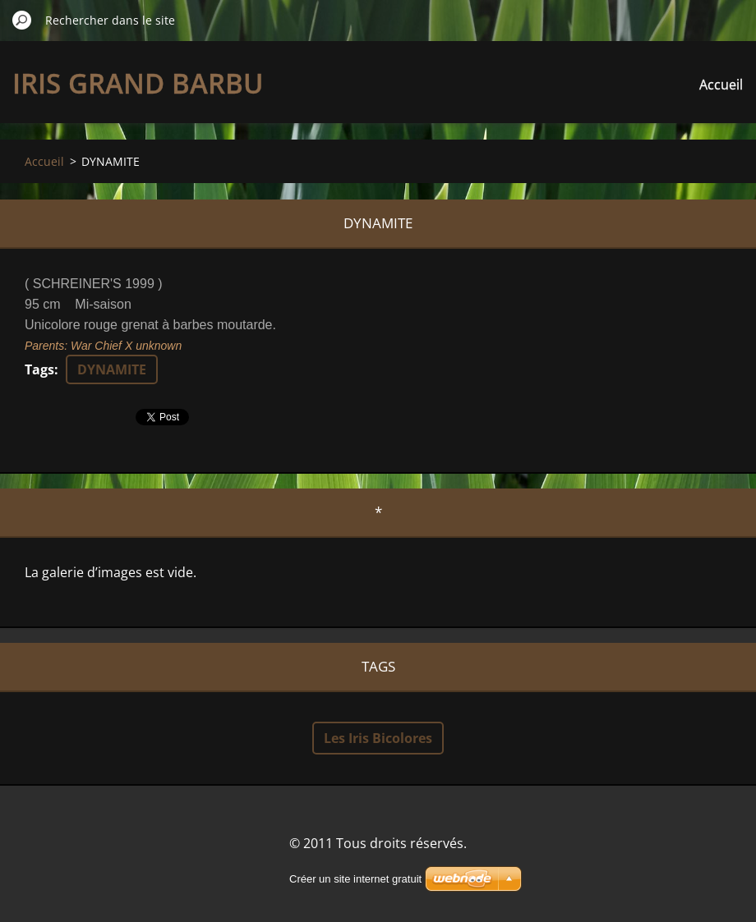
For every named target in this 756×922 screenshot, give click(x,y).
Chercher (22, 19)
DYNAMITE (111, 369)
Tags (39, 369)
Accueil (721, 85)
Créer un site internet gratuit (355, 879)
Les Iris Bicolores (378, 738)
